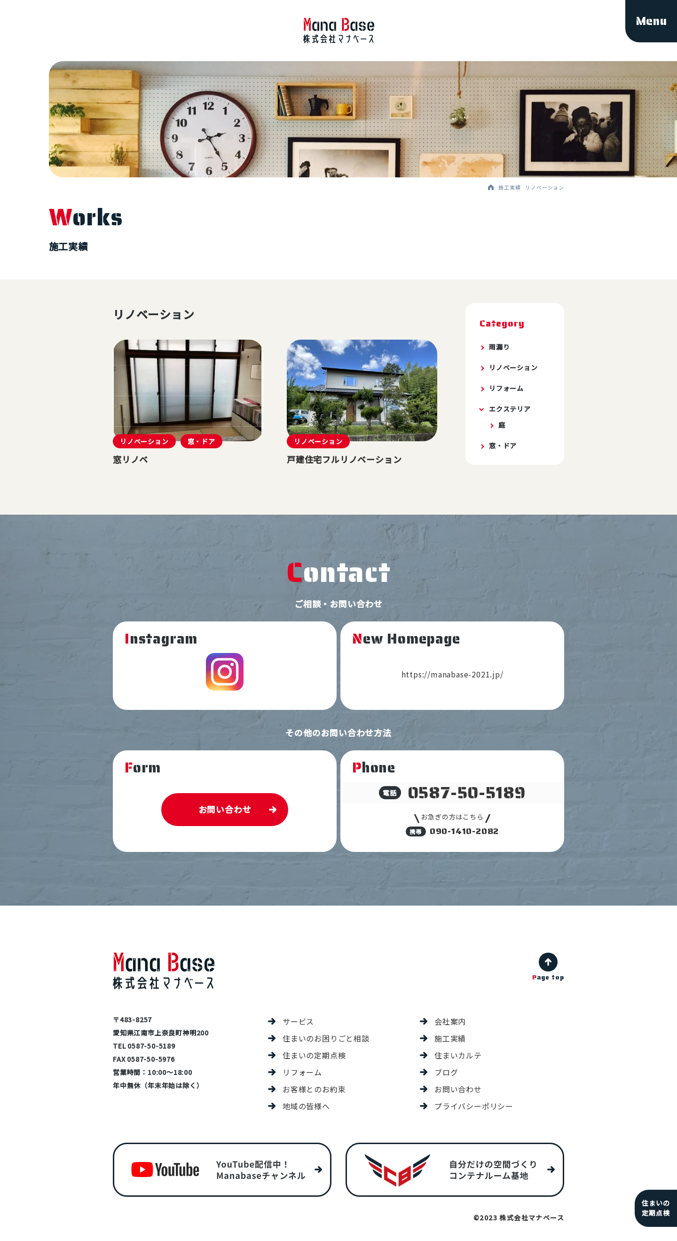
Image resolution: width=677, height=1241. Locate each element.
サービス (298, 1022)
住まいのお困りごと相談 (326, 1039)
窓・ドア (503, 445)
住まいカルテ (458, 1056)
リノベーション (513, 367)
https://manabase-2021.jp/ (452, 675)
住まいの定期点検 (314, 1056)
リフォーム (506, 388)
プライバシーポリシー (473, 1107)
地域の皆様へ (306, 1107)
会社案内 (450, 1022)
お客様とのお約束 (314, 1090)
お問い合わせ (225, 811)
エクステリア (510, 409)
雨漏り (499, 346)
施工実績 (450, 1039)
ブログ (446, 1073)
